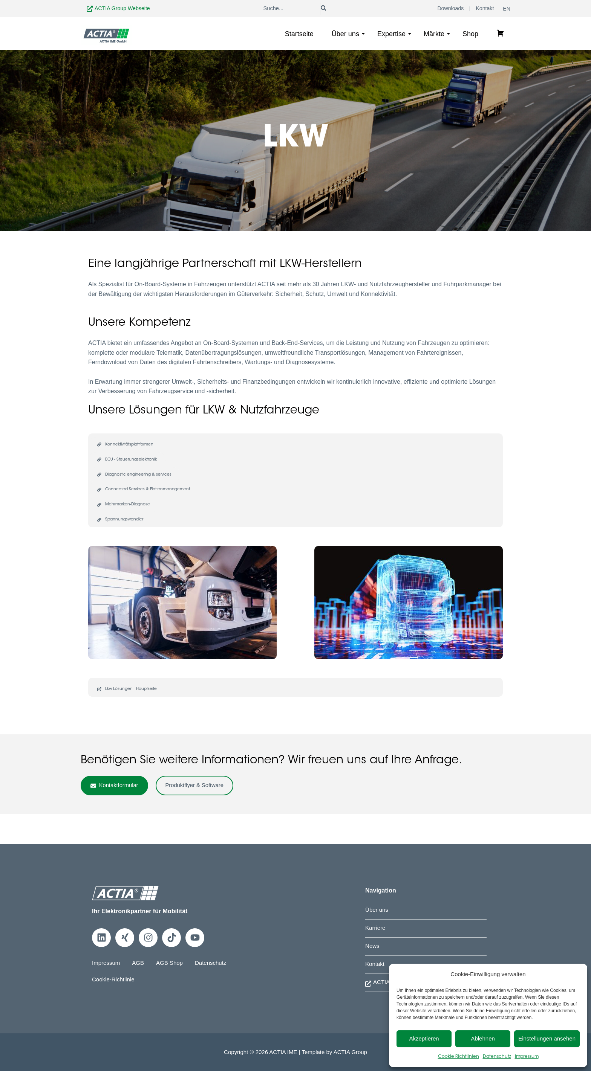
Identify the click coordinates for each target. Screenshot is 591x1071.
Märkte (437, 35)
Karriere (376, 926)
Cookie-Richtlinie (114, 976)
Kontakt (375, 963)
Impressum (527, 1056)
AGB (140, 960)
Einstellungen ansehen (547, 1038)
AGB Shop (173, 960)
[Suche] (291, 9)
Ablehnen (483, 1038)
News (372, 944)
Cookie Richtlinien (458, 1056)
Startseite (299, 35)
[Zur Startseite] (106, 36)
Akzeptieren (424, 1038)
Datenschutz (497, 1056)
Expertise (394, 35)
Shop (470, 35)
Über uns (348, 35)
